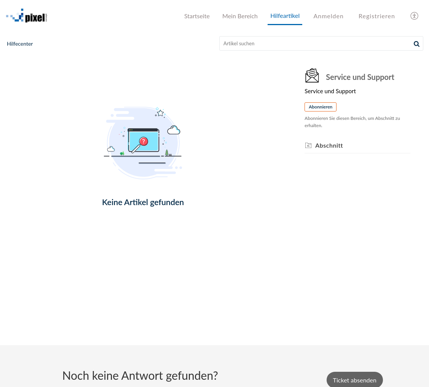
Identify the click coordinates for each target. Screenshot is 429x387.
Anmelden (328, 15)
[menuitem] (328, 16)
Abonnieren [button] (320, 107)
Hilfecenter (20, 43)
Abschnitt (329, 145)
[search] (321, 43)
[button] (416, 43)
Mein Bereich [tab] (240, 15)
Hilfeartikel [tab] (285, 15)
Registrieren (377, 15)
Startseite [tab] (197, 15)
